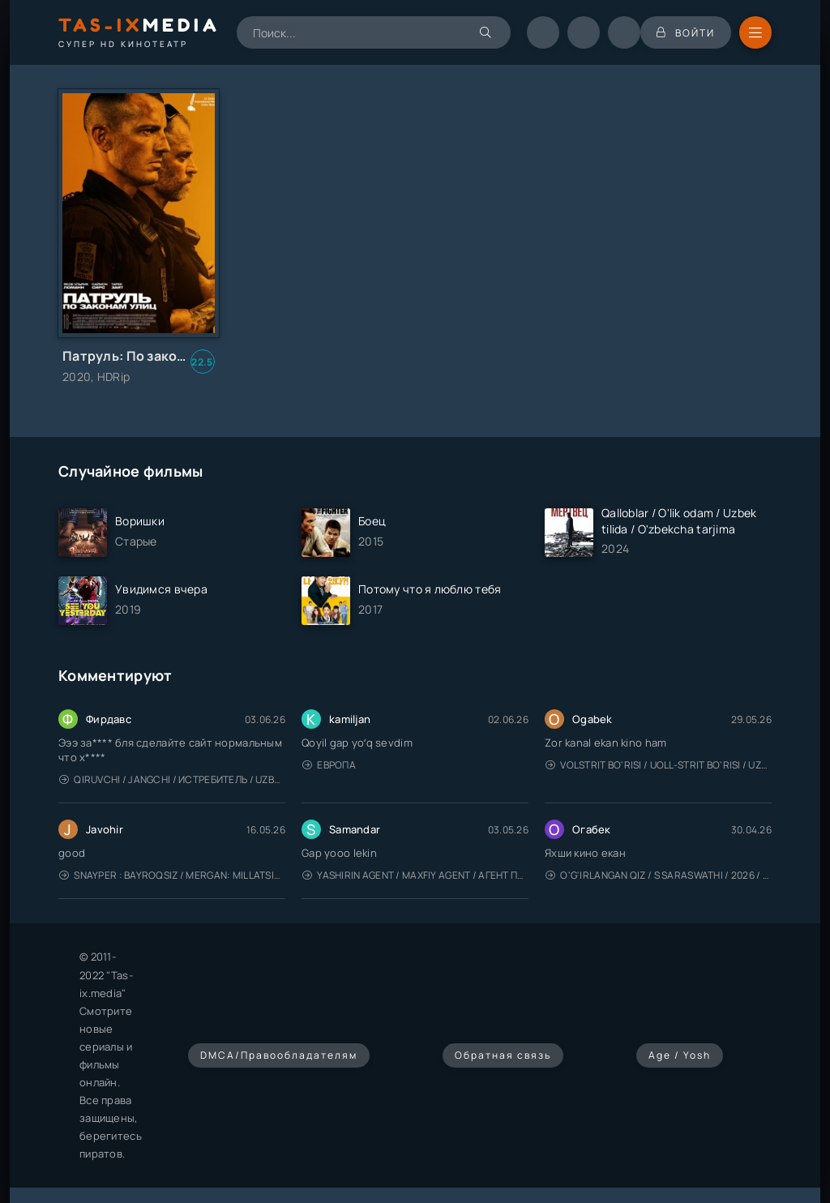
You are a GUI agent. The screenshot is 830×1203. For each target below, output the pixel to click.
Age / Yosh (679, 1055)
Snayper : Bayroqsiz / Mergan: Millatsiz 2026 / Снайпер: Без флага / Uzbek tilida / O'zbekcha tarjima (172, 875)
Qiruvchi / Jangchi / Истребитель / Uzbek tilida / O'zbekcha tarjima (172, 779)
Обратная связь (503, 1055)
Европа (329, 765)
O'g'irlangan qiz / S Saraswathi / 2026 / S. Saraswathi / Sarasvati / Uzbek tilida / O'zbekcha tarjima (658, 875)
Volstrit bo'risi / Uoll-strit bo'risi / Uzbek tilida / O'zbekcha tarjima (658, 765)
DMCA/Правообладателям (278, 1055)
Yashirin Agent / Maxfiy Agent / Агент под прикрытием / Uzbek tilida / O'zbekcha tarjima (415, 875)
